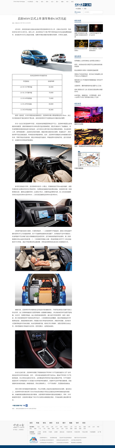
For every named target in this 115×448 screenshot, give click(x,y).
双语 (72, 1)
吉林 (61, 426)
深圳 (85, 428)
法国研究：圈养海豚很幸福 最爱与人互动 (87, 85)
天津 (43, 426)
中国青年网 (69, 432)
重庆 (53, 428)
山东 (93, 426)
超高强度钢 (21, 408)
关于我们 (15, 429)
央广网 (99, 432)
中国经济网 (77, 432)
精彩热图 (77, 21)
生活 (52, 1)
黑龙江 (66, 426)
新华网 (44, 432)
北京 (38, 426)
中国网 (50, 432)
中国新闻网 (32, 433)
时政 (37, 1)
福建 (84, 426)
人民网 (39, 432)
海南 (49, 428)
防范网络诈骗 (53, 437)
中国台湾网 (85, 432)
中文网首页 (30, 1)
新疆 (80, 428)
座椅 (17, 408)
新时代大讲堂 (78, 124)
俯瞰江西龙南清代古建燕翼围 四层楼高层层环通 (81, 35)
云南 (62, 428)
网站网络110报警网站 (76, 442)
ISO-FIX (26, 408)
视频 (62, 1)
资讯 (42, 1)
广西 (44, 428)
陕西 (76, 428)
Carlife (30, 408)
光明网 (39, 433)
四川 (58, 428)
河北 (47, 426)
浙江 (80, 426)
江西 (89, 426)
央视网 (56, 432)
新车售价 (34, 408)
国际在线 (62, 432)
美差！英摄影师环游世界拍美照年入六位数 (88, 146)
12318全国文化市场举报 (62, 442)
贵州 (67, 428)
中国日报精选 (78, 168)
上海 (71, 426)
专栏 (67, 1)
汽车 (85, 8)
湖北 (31, 428)
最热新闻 (77, 56)
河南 (98, 426)
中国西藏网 (92, 432)
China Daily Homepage (19, 1)
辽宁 (56, 426)
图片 (57, 1)
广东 (40, 428)
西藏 (71, 428)
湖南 (35, 428)
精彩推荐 (77, 104)
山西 (52, 426)
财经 (47, 1)
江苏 (75, 426)
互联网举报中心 (43, 437)
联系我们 (21, 429)
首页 (31, 423)
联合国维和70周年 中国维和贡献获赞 (86, 70)
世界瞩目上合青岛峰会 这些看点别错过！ (87, 60)
